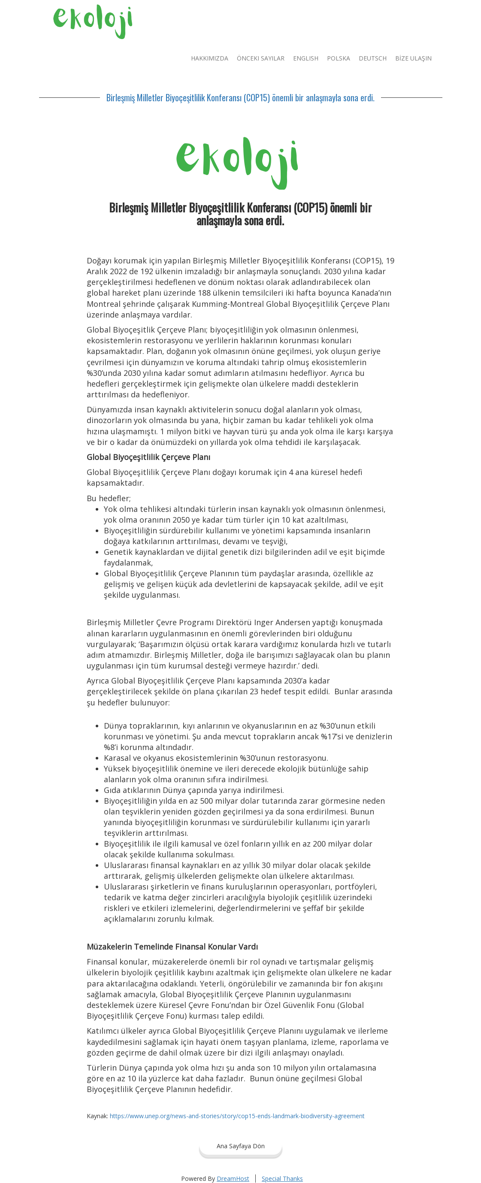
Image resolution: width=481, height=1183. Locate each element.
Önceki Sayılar (260, 58)
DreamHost (233, 1178)
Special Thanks (282, 1178)
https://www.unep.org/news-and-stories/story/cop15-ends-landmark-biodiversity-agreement (237, 1116)
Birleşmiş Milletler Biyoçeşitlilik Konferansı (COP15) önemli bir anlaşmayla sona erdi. (240, 97)
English (305, 58)
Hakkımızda (209, 58)
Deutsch (373, 58)
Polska (338, 58)
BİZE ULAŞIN (413, 58)
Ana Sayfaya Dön (241, 1146)
